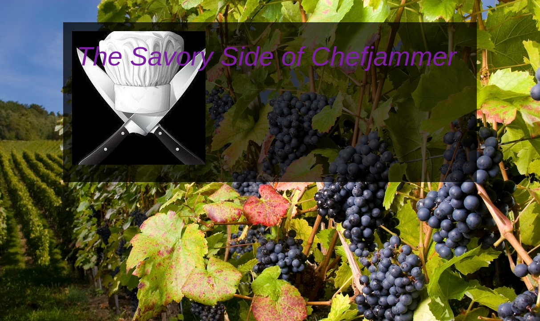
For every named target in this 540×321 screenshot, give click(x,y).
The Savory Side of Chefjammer (266, 56)
